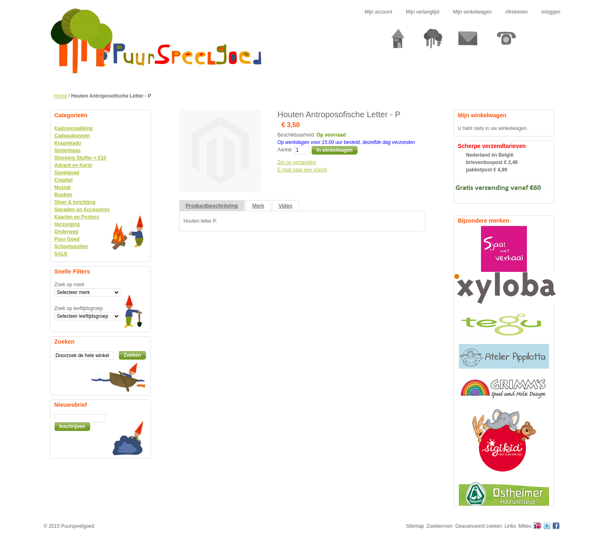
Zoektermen (439, 526)
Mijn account (378, 12)
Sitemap (415, 526)
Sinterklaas (68, 150)
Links (510, 526)
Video (285, 206)
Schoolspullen (71, 246)
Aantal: (285, 150)
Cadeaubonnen (72, 136)
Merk (258, 206)
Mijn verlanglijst (423, 12)
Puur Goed (67, 239)
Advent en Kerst (73, 165)
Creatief (64, 180)
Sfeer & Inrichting (75, 202)
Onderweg (67, 232)
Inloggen (550, 12)
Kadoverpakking (74, 128)
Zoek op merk (69, 284)
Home (60, 96)
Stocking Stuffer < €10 (80, 158)
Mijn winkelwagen (472, 12)
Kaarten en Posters (77, 217)
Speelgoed (67, 173)
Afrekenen (516, 12)
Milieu (524, 526)
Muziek (63, 187)
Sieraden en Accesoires (82, 209)
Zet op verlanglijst (297, 162)
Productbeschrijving (212, 206)
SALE (61, 254)
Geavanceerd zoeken (478, 526)
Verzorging (67, 224)
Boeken (63, 195)
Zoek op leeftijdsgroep (79, 308)
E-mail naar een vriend (302, 170)
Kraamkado (68, 143)
